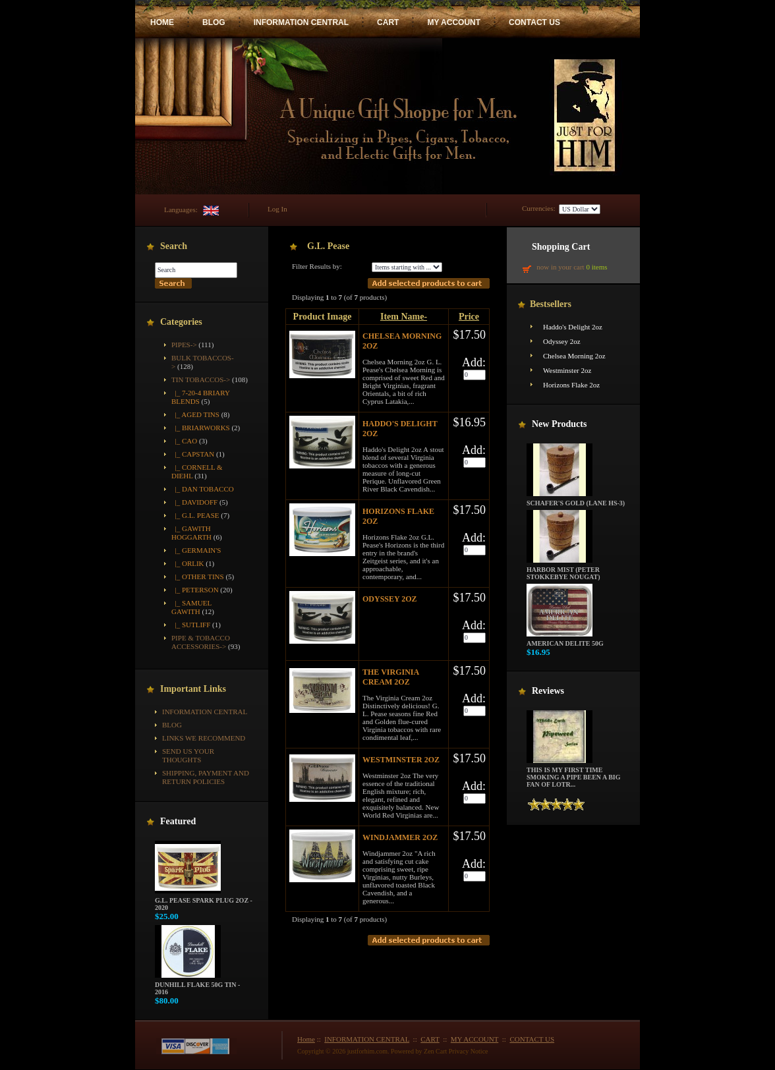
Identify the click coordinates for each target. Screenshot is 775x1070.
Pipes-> (184, 345)
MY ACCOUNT (453, 22)
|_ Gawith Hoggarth (191, 532)
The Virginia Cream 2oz (390, 677)
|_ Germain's (196, 550)
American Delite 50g (565, 640)
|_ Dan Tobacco (202, 489)
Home (306, 1039)
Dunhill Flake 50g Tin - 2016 (197, 985)
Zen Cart (435, 1051)
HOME (162, 22)
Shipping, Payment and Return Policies (205, 777)
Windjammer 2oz (400, 837)
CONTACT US (534, 22)
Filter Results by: (317, 266)
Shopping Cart (561, 247)
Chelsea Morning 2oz (574, 356)
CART (388, 22)
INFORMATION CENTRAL (301, 22)
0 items (596, 267)
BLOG (213, 22)
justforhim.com (367, 1051)
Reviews (548, 691)
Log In (277, 209)
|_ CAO (184, 441)
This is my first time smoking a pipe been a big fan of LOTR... (574, 774)
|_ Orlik (187, 563)
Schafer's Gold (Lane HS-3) (576, 500)
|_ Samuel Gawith (191, 607)
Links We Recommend (203, 738)
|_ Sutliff (190, 625)
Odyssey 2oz (389, 599)
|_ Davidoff (194, 502)
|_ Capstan (192, 454)
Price (469, 317)
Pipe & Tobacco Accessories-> (200, 642)
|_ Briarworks (200, 428)
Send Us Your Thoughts (188, 755)
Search (173, 246)
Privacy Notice (468, 1051)
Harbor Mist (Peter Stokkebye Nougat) (563, 570)
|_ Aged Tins (195, 414)
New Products (559, 424)
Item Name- (403, 317)
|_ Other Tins (197, 576)
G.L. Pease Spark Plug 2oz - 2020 (203, 901)
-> (200, 379)
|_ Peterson (195, 590)
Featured (178, 821)
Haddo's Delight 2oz (572, 327)
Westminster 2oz (401, 759)
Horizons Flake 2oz (571, 385)
